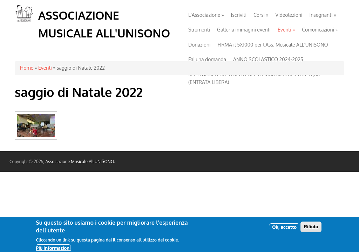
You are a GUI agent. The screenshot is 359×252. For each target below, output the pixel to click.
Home (26, 68)
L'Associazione (206, 15)
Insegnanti (322, 15)
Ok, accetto (284, 228)
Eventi (286, 30)
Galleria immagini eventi (244, 30)
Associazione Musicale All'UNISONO (80, 161)
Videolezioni (289, 15)
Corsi (261, 15)
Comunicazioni (320, 30)
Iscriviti (238, 15)
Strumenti (199, 30)
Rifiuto (311, 228)
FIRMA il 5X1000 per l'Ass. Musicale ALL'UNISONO (273, 45)
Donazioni (199, 45)
